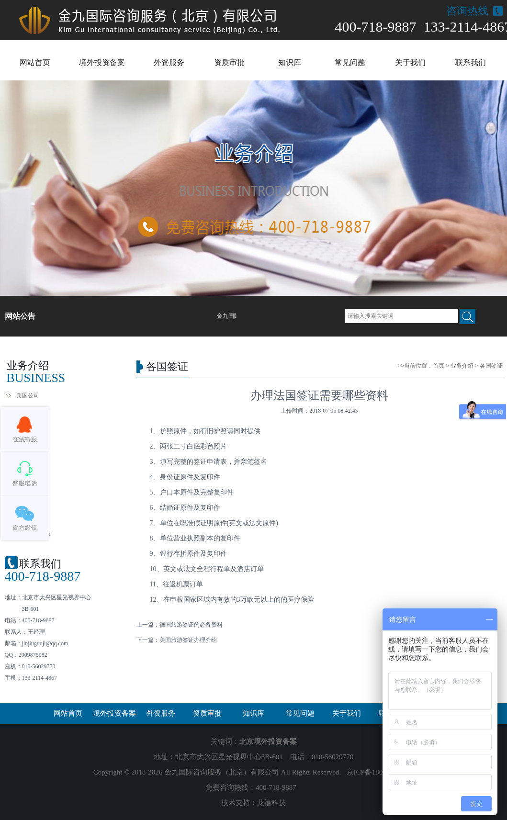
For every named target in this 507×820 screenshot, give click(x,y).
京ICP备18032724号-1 (380, 772)
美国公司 (27, 395)
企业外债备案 (33, 533)
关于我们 (410, 62)
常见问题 (350, 62)
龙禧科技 (271, 803)
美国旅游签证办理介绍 (188, 640)
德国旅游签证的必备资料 (191, 624)
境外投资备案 (102, 62)
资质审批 (229, 62)
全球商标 (27, 464)
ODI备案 (27, 498)
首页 (438, 365)
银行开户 (27, 430)
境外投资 (27, 516)
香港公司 (27, 412)
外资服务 (169, 62)
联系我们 (470, 62)
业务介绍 (462, 365)
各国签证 (27, 481)
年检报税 (27, 447)
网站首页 (35, 62)
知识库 (289, 62)
